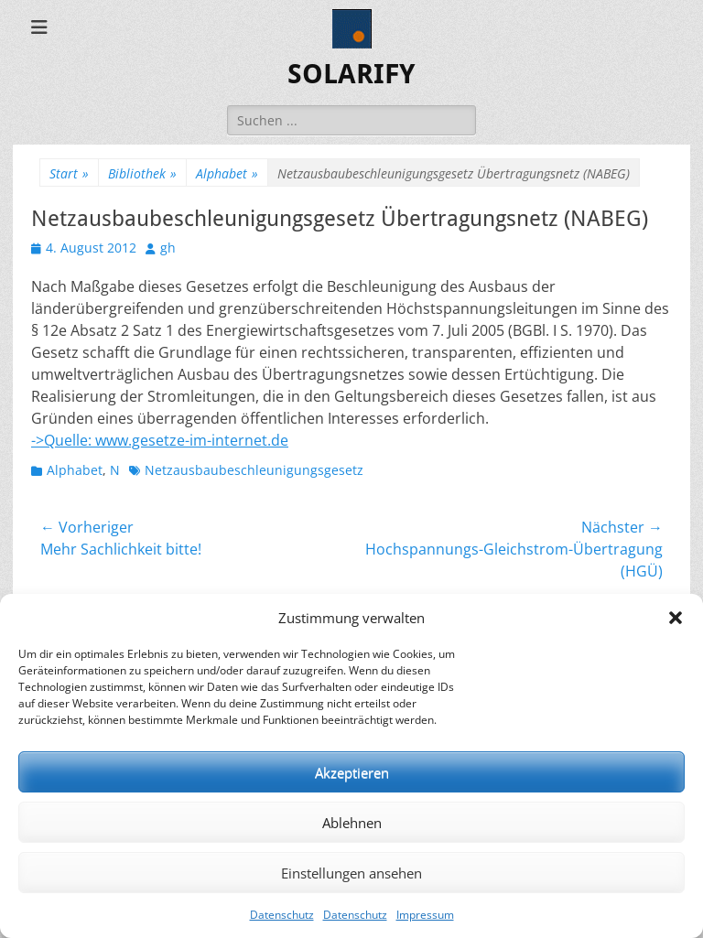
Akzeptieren (352, 772)
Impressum (425, 914)
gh (168, 247)
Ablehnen (352, 823)
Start (69, 173)
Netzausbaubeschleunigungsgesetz (254, 470)
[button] (675, 618)
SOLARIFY (351, 74)
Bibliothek (142, 173)
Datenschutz (282, 914)
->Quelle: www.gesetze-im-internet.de (159, 440)
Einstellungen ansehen (351, 873)
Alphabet (227, 173)
